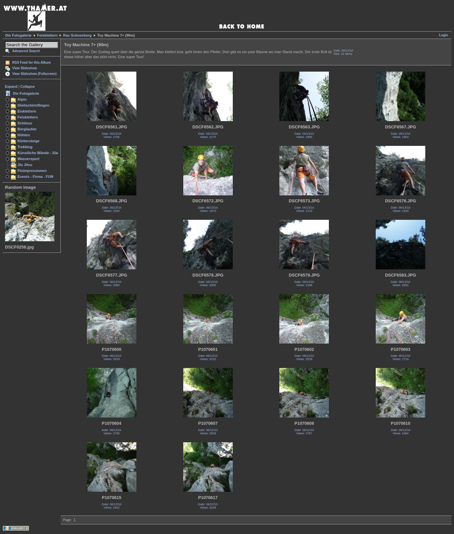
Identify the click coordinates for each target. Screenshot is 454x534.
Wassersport (28, 159)
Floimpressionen (32, 171)
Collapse (27, 86)
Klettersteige (28, 141)
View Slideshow (24, 68)
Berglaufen (27, 129)
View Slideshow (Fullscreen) (34, 74)
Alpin (22, 99)
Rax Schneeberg (77, 35)
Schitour (24, 123)
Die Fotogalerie (18, 35)
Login (443, 35)
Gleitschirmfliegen (33, 105)
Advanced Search (26, 51)
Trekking (24, 147)
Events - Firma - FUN (35, 177)
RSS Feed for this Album (31, 62)
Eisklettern (26, 111)
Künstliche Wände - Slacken (41, 153)
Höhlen (23, 135)
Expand (11, 86)
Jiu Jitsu (24, 165)
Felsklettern (47, 35)
